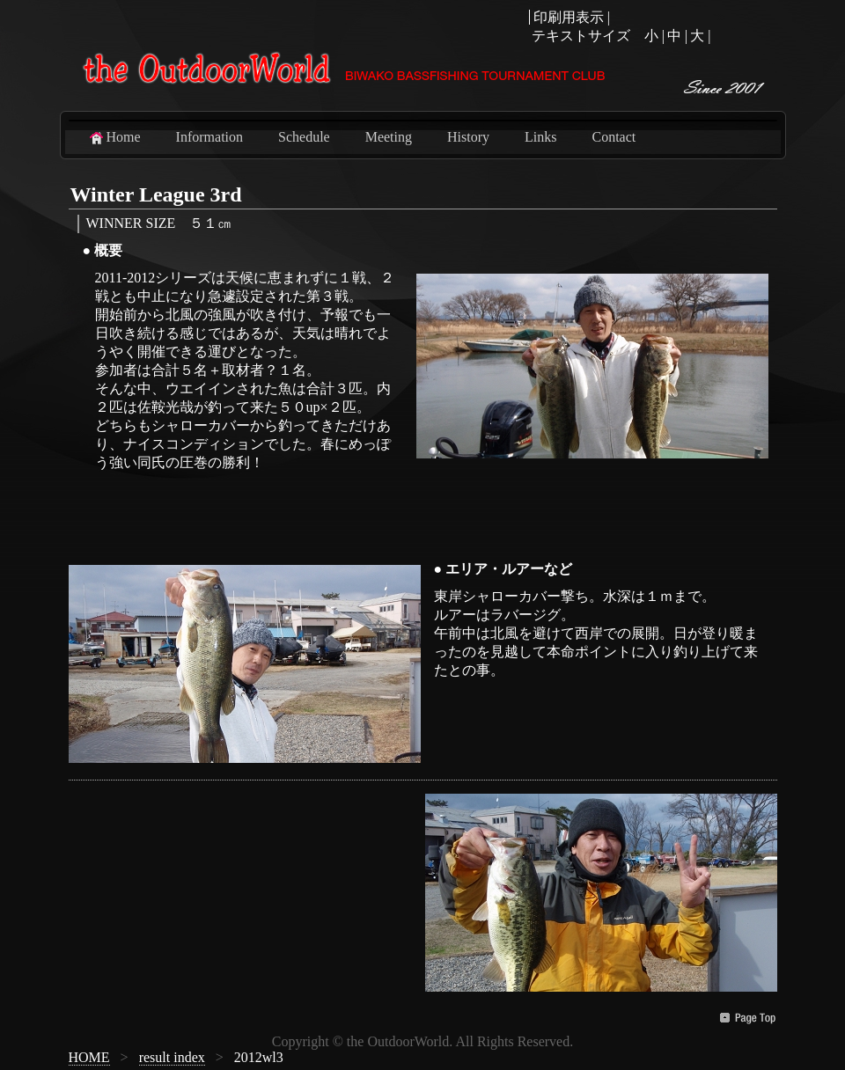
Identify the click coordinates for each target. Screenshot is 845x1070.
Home (114, 137)
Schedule (304, 136)
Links (540, 136)
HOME (89, 1057)
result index (172, 1057)
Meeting (388, 136)
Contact (614, 136)
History (468, 136)
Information (209, 136)
